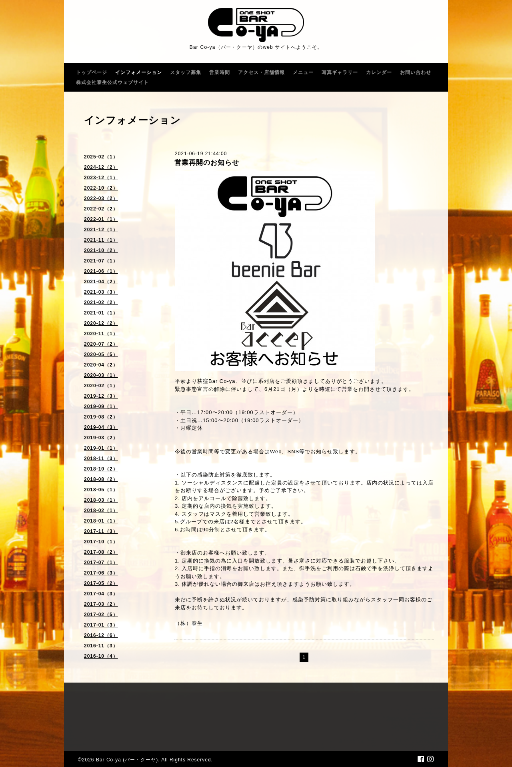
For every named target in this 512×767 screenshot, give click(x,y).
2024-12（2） (101, 167)
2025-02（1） (101, 157)
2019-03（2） (101, 438)
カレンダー (379, 72)
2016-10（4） (101, 656)
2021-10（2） (101, 250)
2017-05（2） (101, 583)
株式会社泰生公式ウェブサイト (112, 82)
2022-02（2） (101, 209)
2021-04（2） (101, 281)
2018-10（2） (101, 469)
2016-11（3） (101, 646)
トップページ (91, 72)
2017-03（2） (101, 604)
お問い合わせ (415, 72)
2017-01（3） (101, 625)
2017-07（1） (101, 562)
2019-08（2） (101, 417)
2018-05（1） (101, 490)
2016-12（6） (101, 635)
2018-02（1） (101, 510)
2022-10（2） (101, 188)
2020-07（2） (101, 344)
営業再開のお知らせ (206, 162)
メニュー (303, 72)
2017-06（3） (101, 573)
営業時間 (219, 72)
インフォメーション (138, 72)
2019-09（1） (101, 406)
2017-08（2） (101, 552)
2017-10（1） (101, 542)
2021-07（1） (101, 261)
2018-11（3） (101, 458)
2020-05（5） (101, 354)
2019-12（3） (101, 396)
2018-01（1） (101, 521)
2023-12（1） (101, 177)
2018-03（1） (101, 500)
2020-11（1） (101, 333)
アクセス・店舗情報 (261, 72)
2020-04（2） (101, 365)
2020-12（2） (101, 323)
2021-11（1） (101, 240)
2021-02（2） (101, 302)
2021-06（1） (101, 271)
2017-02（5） (101, 614)
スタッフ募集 (185, 72)
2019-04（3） (101, 427)
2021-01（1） (101, 313)
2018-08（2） (101, 479)
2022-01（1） (101, 219)
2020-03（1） (101, 375)
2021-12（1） (101, 229)
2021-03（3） (101, 292)
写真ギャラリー (340, 72)
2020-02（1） (101, 386)
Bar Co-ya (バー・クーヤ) (127, 760)
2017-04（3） (101, 594)
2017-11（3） (101, 531)
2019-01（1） (101, 448)
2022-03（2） (101, 198)
